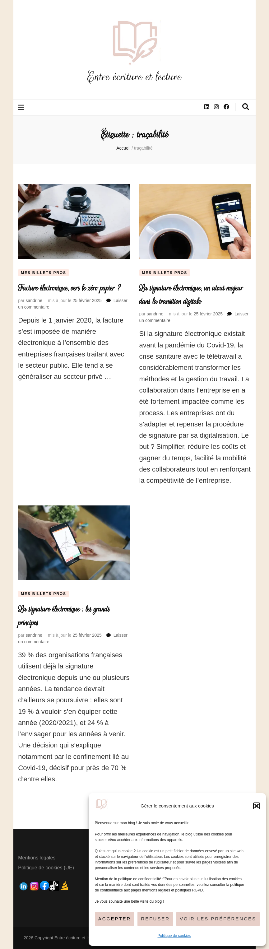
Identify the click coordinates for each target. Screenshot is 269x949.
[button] (256, 806)
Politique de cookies (174, 935)
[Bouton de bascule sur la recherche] (245, 106)
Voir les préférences (218, 918)
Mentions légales (36, 857)
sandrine (34, 300)
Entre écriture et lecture (134, 76)
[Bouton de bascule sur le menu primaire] (22, 107)
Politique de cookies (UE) (46, 867)
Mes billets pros (43, 273)
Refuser (155, 918)
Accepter (114, 918)
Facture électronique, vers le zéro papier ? (69, 288)
